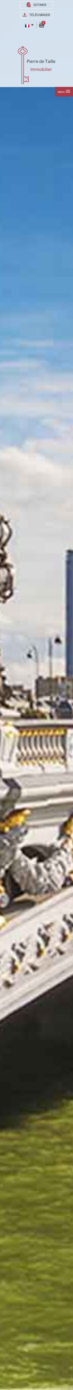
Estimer (39, 5)
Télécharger (39, 15)
